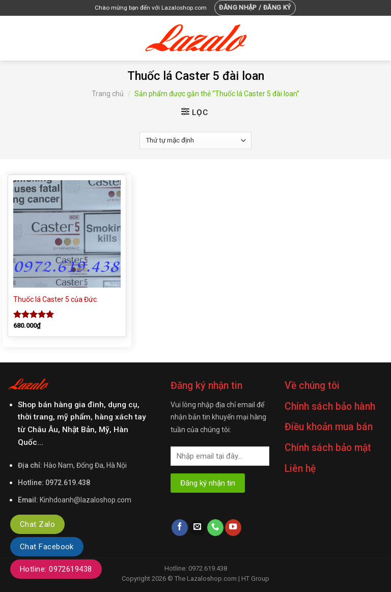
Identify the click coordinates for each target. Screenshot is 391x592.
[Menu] (14, 38)
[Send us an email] (197, 527)
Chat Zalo (37, 524)
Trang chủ (108, 94)
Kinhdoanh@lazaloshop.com (85, 500)
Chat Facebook (47, 546)
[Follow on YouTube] (233, 527)
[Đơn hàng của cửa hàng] (195, 140)
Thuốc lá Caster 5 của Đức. (55, 299)
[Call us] (215, 527)
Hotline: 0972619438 (56, 569)
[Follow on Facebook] (180, 527)
